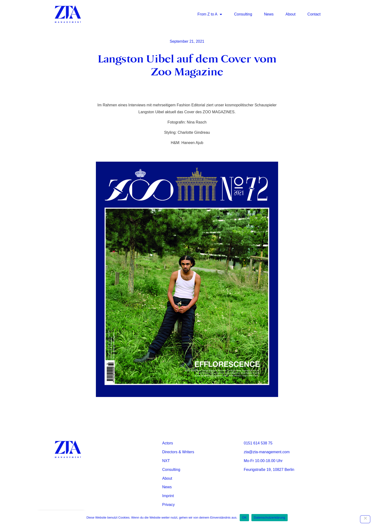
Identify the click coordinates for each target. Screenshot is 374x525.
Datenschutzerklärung (269, 517)
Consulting (243, 14)
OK (244, 517)
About (291, 14)
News (269, 14)
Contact (314, 14)
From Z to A (209, 14)
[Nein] (365, 519)
